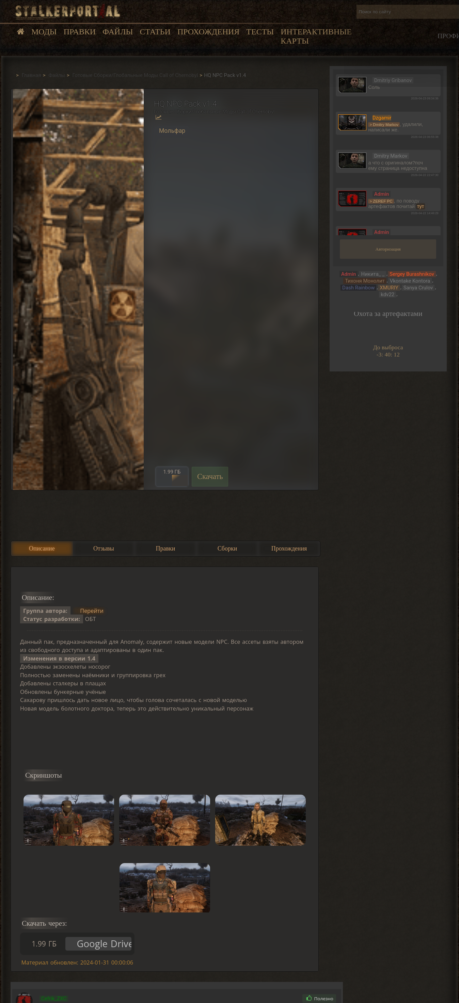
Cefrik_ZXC (53, 999)
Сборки (227, 548)
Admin (348, 274)
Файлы (117, 31)
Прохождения (208, 31)
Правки (80, 31)
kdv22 (387, 294)
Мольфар (172, 130)
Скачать (210, 476)
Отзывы (103, 548)
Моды (44, 31)
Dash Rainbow (358, 288)
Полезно (319, 999)
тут (420, 206)
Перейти (92, 611)
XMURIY (389, 288)
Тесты (260, 31)
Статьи (155, 31)
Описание (42, 548)
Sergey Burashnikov (412, 274)
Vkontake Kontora (410, 281)
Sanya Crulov (418, 288)
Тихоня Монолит (365, 281)
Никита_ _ (372, 274)
